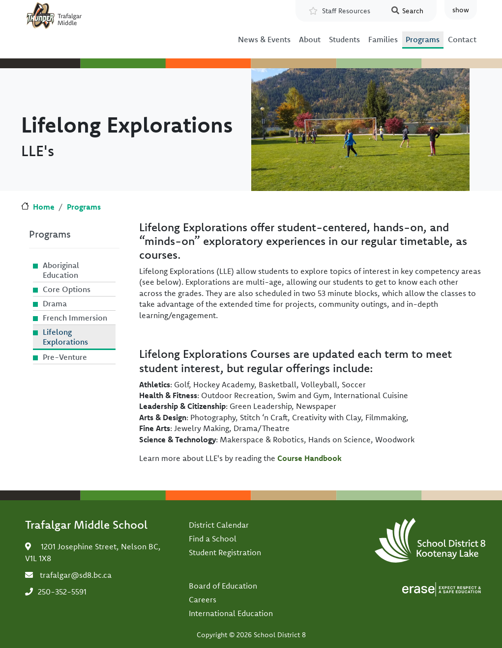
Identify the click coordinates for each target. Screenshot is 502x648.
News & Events (264, 39)
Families (383, 39)
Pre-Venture (65, 357)
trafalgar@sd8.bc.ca (76, 575)
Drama (55, 303)
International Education (231, 613)
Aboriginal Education (61, 270)
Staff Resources (346, 10)
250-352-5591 (62, 591)
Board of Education (223, 586)
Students (344, 39)
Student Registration (225, 552)
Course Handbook (309, 458)
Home (44, 207)
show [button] (460, 9)
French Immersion (75, 318)
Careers (202, 599)
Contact (462, 39)
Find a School (212, 538)
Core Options (66, 289)
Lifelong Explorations (65, 337)
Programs (423, 39)
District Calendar (219, 525)
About (310, 39)
